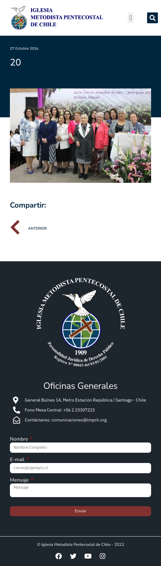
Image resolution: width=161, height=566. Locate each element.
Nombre (19, 439)
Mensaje (20, 480)
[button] (131, 17)
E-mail (18, 460)
